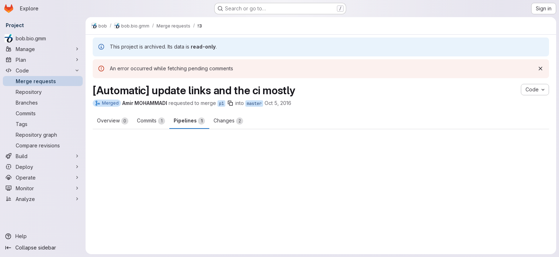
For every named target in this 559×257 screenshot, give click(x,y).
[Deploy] (43, 167)
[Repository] (43, 92)
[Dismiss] (540, 68)
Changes (228, 121)
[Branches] (43, 102)
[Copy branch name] (230, 103)
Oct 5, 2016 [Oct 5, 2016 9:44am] (278, 103)
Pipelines (189, 121)
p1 (221, 103)
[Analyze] (43, 199)
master (254, 103)
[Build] (43, 156)
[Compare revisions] (43, 145)
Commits (151, 121)
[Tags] (43, 124)
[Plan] (43, 60)
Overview (112, 121)
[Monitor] (43, 188)
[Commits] (43, 113)
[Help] (43, 236)
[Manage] (43, 49)
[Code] (43, 70)
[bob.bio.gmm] (43, 38)
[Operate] (43, 177)
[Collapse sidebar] (43, 248)
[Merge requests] (43, 81)
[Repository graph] (43, 135)
